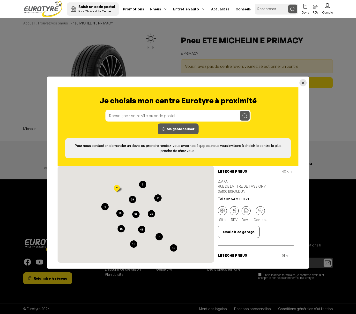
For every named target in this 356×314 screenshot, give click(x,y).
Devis (246, 214)
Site (222, 214)
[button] (117, 189)
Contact (260, 214)
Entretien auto (186, 9)
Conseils (243, 9)
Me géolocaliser (178, 129)
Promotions (133, 9)
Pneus (155, 9)
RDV (234, 214)
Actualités (220, 9)
